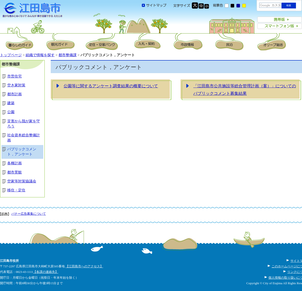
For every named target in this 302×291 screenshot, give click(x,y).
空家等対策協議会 (21, 181)
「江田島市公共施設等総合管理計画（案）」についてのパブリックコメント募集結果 (244, 89)
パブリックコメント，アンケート (21, 151)
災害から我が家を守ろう (23, 123)
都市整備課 (67, 55)
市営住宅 (14, 76)
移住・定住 (16, 190)
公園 (10, 112)
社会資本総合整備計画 (23, 137)
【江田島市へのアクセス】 (84, 266)
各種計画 (14, 163)
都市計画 (14, 94)
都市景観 (14, 172)
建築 (10, 103)
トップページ (11, 55)
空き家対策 (16, 85)
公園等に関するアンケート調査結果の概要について (111, 85)
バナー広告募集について (28, 213)
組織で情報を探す (40, 55)
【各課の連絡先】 (45, 272)
